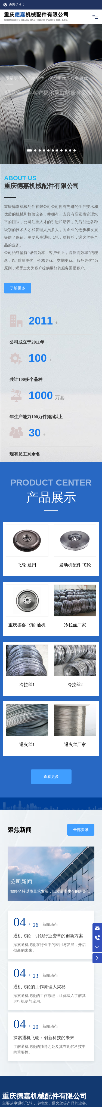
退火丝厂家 (75, 704)
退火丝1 (27, 704)
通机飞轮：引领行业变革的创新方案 (48, 895)
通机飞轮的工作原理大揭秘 (39, 946)
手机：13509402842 (31, 1075)
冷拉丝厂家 (75, 585)
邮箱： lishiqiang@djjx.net (37, 1085)
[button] (29, 112)
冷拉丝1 (27, 644)
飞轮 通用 (27, 525)
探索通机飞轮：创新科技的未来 (43, 997)
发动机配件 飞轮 (75, 525)
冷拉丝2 (75, 644)
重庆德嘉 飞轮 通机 (26, 585)
